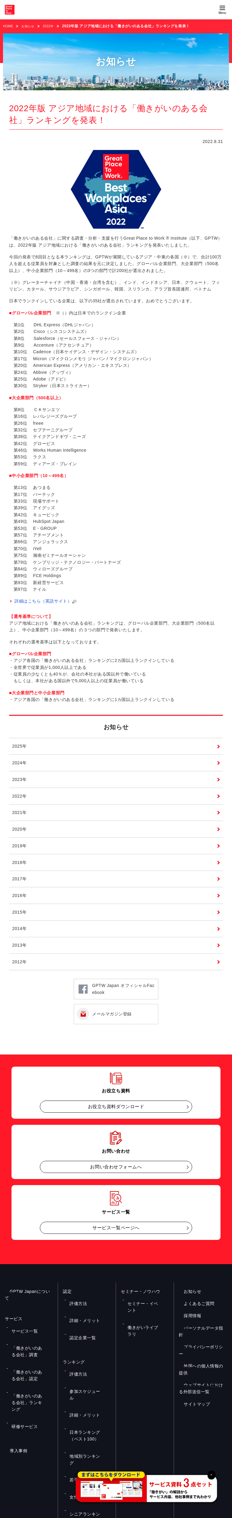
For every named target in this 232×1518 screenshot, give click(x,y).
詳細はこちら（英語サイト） (45, 601)
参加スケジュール (83, 1366)
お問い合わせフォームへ (116, 1179)
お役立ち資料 (59, 1452)
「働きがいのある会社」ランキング (31, 1373)
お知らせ (30, 26)
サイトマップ (192, 1396)
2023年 (20, 784)
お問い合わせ (116, 1452)
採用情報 (187, 1328)
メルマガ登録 (172, 1452)
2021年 (20, 818)
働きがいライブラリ (143, 1320)
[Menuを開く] (222, 9)
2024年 (20, 766)
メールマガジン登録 (112, 1026)
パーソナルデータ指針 (201, 1340)
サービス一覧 (21, 1332)
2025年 (20, 749)
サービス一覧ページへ (116, 1240)
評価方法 (75, 1312)
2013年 (20, 956)
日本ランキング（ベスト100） (89, 1387)
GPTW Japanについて (27, 1303)
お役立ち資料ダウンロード (116, 1118)
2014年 (20, 939)
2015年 (20, 922)
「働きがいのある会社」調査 (31, 1344)
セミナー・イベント (143, 1312)
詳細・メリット (81, 1320)
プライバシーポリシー (201, 1352)
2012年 (20, 974)
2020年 (20, 835)
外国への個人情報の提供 (203, 1365)
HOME (8, 26)
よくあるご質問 (194, 1316)
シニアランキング (83, 1425)
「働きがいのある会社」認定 (31, 1359)
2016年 (20, 904)
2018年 (20, 870)
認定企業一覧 (79, 1329)
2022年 (53, 26)
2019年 (20, 853)
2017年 (20, 887)
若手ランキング (81, 1408)
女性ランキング (81, 1416)
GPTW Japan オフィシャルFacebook (123, 1001)
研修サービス (21, 1385)
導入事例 (13, 1405)
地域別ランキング (83, 1399)
